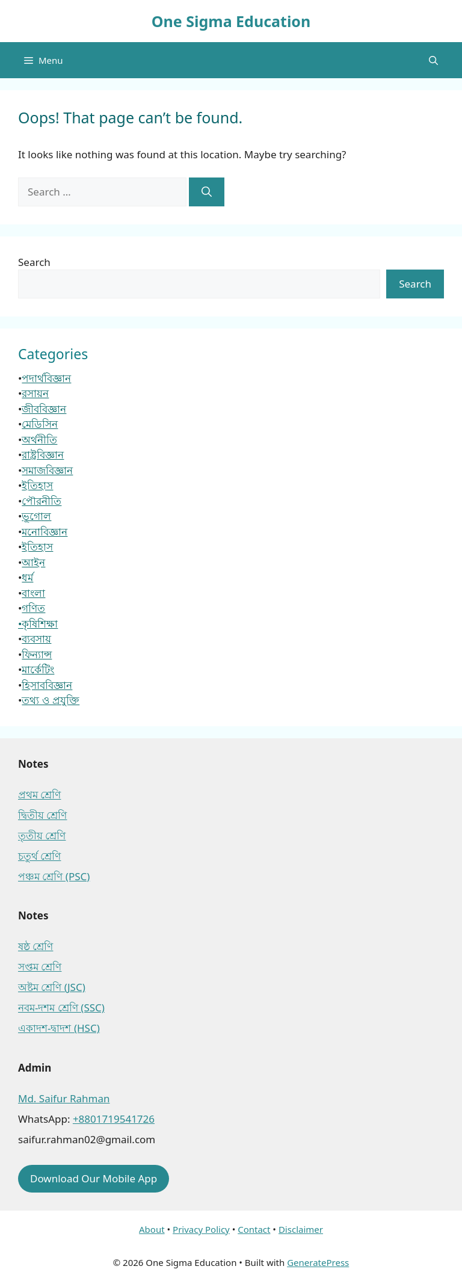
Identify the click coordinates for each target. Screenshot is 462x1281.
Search (34, 262)
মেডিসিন (40, 424)
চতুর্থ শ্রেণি (39, 856)
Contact (254, 1229)
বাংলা (33, 593)
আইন (33, 562)
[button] (433, 60)
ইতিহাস (37, 485)
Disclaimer (301, 1229)
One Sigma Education (231, 21)
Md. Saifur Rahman (63, 1098)
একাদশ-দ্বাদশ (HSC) (59, 1028)
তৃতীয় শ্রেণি (42, 835)
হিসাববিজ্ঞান (47, 685)
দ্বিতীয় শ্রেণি (42, 815)
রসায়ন (35, 393)
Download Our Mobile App (93, 1178)
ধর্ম (27, 577)
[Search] (206, 191)
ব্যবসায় (36, 639)
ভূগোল (36, 516)
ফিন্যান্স (37, 654)
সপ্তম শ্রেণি (39, 967)
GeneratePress (318, 1262)
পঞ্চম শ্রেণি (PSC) (54, 876)
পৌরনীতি (41, 501)
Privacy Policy (201, 1229)
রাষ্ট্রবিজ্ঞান (43, 454)
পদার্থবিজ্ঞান (46, 378)
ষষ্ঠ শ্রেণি (35, 946)
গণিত (33, 608)
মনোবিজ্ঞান (44, 532)
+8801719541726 (114, 1119)
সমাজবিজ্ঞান (47, 470)
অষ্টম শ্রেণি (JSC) (51, 987)
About (152, 1229)
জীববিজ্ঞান (44, 409)
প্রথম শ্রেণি (39, 794)
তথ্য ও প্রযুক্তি (50, 700)
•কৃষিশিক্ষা (38, 624)
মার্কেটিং (38, 669)
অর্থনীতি (39, 439)
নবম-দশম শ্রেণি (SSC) (61, 1007)
